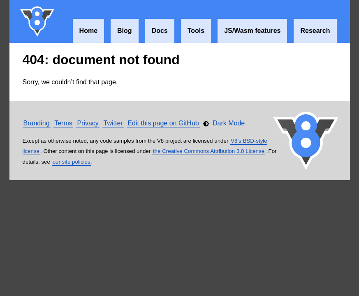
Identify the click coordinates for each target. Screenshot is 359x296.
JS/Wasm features (252, 30)
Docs (160, 30)
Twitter (113, 123)
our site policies (71, 162)
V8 (37, 21)
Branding (36, 123)
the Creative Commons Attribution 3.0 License (208, 151)
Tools (196, 30)
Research (315, 30)
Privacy (87, 123)
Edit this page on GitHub (163, 123)
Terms (63, 123)
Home (88, 30)
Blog (124, 30)
